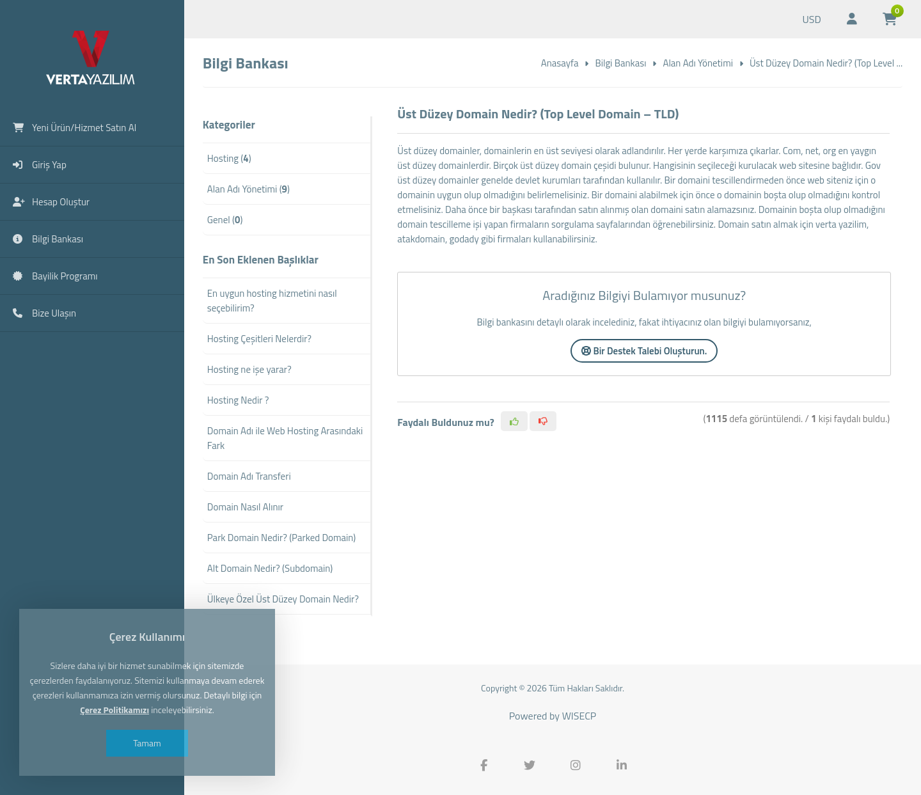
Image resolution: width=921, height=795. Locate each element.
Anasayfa (560, 63)
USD (811, 19)
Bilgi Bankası (620, 63)
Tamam (147, 743)
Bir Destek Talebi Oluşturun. (644, 350)
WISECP (579, 715)
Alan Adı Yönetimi (698, 63)
